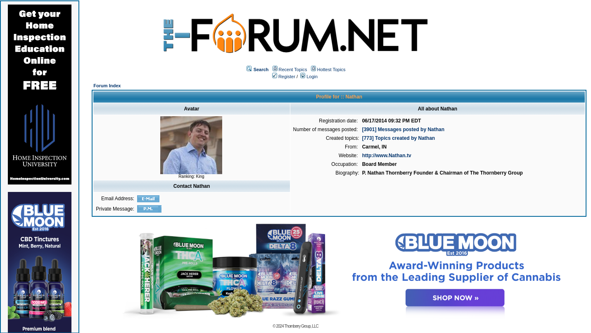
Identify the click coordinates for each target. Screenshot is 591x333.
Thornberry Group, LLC (301, 326)
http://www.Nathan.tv (386, 155)
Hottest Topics (331, 69)
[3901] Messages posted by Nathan (403, 129)
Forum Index (107, 85)
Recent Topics (293, 69)
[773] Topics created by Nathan (398, 138)
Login (309, 76)
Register (283, 76)
